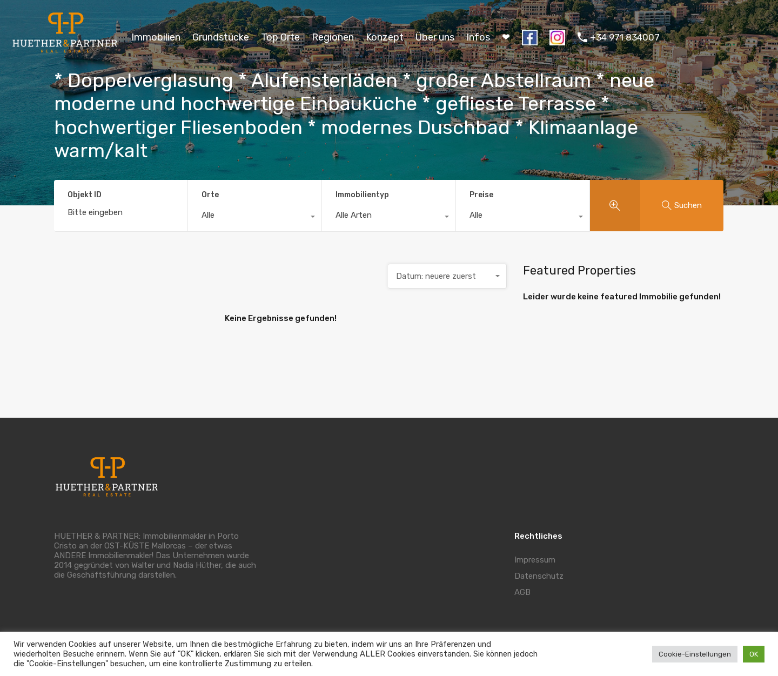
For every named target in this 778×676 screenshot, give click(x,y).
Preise (481, 194)
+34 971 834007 (625, 37)
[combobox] (254, 218)
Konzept (385, 37)
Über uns (434, 37)
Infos (478, 37)
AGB (522, 592)
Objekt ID (85, 195)
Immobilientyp (362, 194)
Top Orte (280, 37)
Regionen (333, 37)
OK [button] (753, 654)
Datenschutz (539, 576)
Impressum (534, 560)
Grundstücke (220, 37)
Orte (210, 194)
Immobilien (155, 37)
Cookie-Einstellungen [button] (695, 654)
